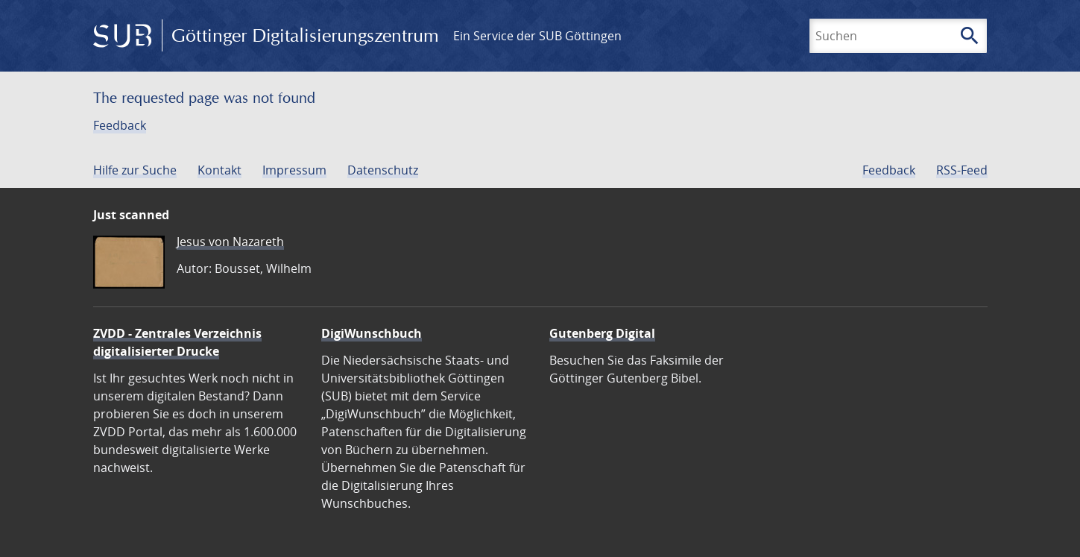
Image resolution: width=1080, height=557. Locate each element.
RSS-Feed (962, 170)
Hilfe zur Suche (135, 170)
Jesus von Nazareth (230, 241)
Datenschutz (382, 170)
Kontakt (219, 170)
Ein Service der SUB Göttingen (537, 36)
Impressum (294, 170)
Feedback (119, 125)
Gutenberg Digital (602, 333)
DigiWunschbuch (371, 333)
